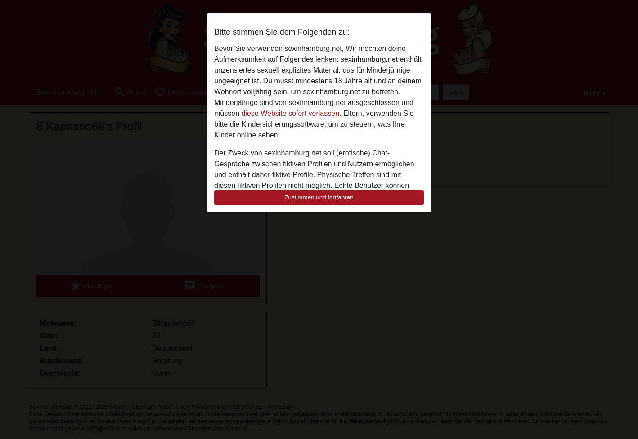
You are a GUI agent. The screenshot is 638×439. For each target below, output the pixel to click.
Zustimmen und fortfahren (319, 197)
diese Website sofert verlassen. (291, 113)
